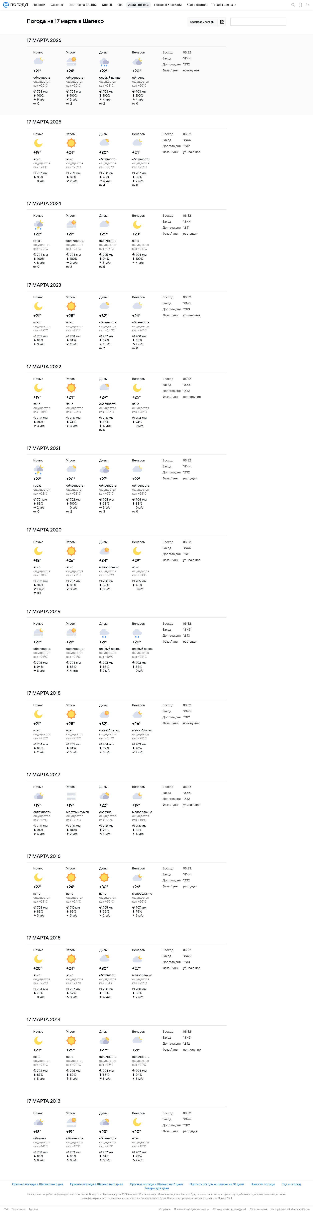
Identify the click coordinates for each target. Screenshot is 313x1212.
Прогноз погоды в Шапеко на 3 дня (37, 1184)
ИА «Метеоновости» (298, 1209)
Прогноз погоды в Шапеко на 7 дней (156, 1184)
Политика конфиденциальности (191, 1209)
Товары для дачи (156, 1188)
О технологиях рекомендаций (229, 1209)
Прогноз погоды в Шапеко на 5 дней (96, 1184)
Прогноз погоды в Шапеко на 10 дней (217, 1184)
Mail (6, 1209)
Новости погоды (263, 1184)
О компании (18, 1209)
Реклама (33, 1209)
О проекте (165, 1209)
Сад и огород (291, 1184)
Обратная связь (258, 1209)
